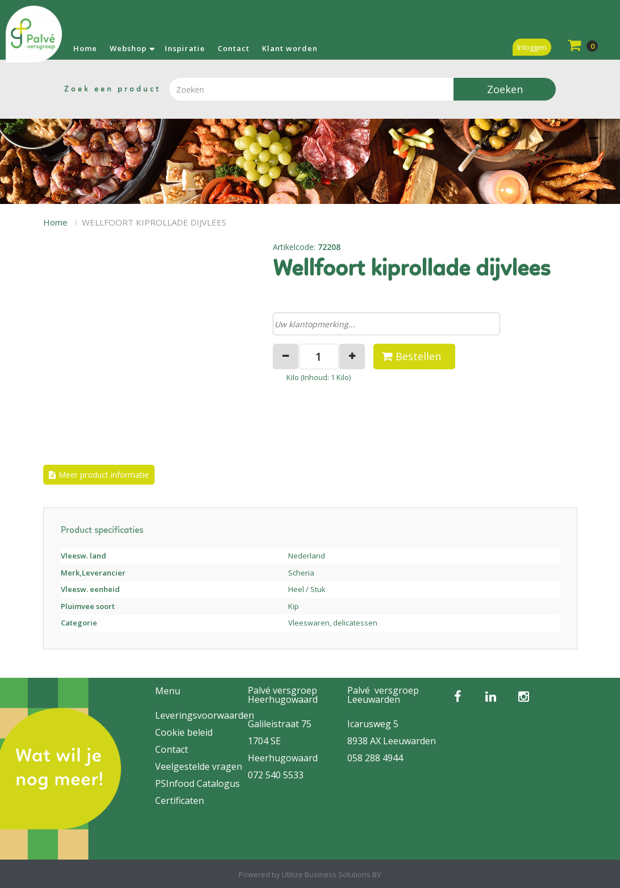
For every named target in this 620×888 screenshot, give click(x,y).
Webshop (128, 48)
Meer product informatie (104, 474)
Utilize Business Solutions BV (331, 874)
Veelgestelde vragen (198, 766)
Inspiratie (185, 48)
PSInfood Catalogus (197, 783)
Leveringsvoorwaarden (204, 715)
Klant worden (290, 48)
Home (85, 48)
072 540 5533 (275, 775)
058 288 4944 (375, 758)
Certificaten (179, 800)
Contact (233, 48)
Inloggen (532, 47)
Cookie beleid (184, 732)
